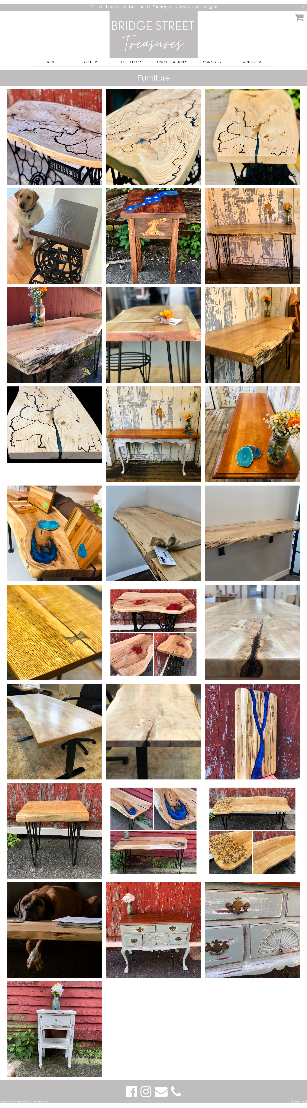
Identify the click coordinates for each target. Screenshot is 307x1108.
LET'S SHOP (131, 62)
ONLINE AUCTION (172, 62)
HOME (50, 62)
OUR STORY (212, 62)
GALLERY (91, 62)
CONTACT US (252, 62)
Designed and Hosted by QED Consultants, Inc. (24, 1102)
